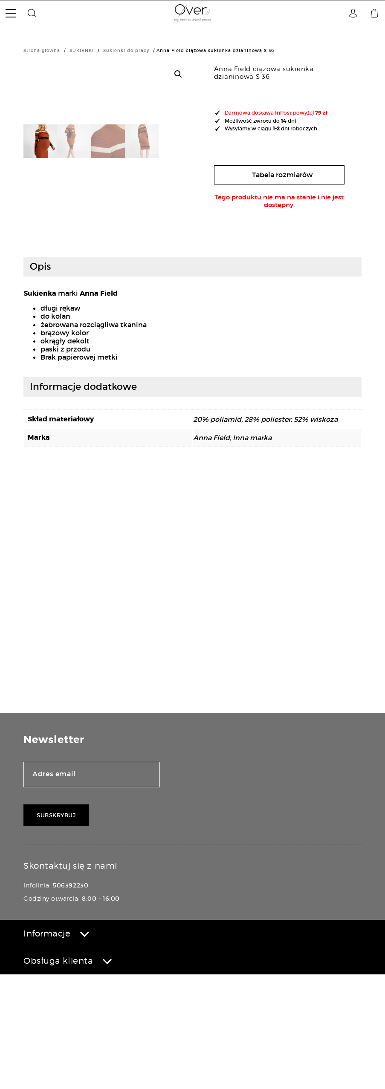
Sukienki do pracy (126, 50)
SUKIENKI (81, 50)
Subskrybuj (56, 929)
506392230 (70, 1000)
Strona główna (41, 50)
